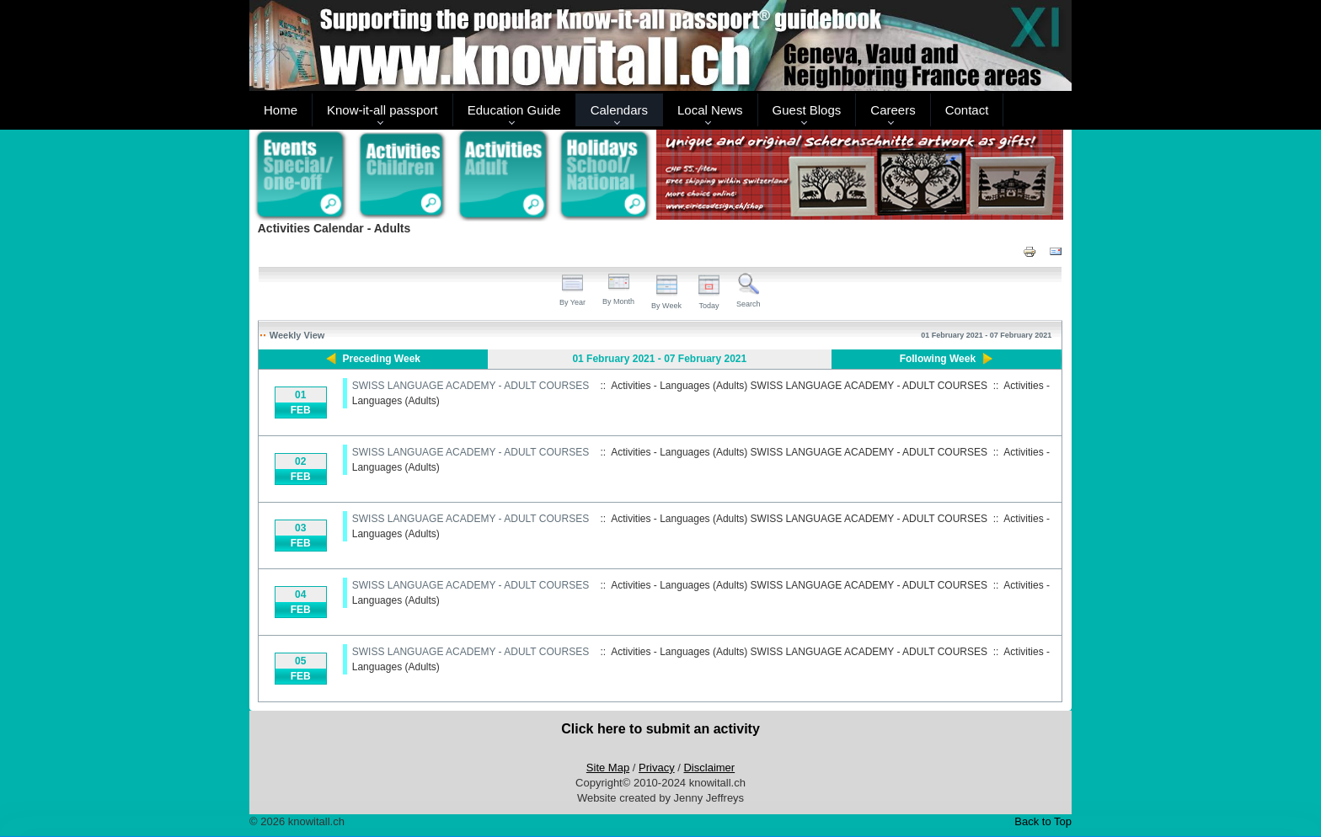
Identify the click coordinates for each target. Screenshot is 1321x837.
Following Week (938, 359)
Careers (892, 110)
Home (280, 110)
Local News (710, 110)
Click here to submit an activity (660, 729)
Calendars (619, 110)
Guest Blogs (807, 110)
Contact (967, 110)
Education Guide (514, 110)
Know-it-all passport (382, 110)
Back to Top (1043, 821)
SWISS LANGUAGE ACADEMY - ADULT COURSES (470, 386)
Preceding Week (381, 359)
